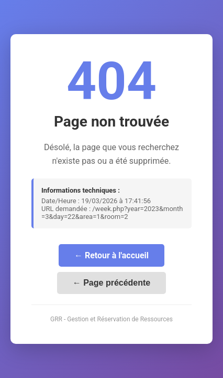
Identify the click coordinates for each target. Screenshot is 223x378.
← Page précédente (112, 282)
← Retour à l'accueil (111, 255)
